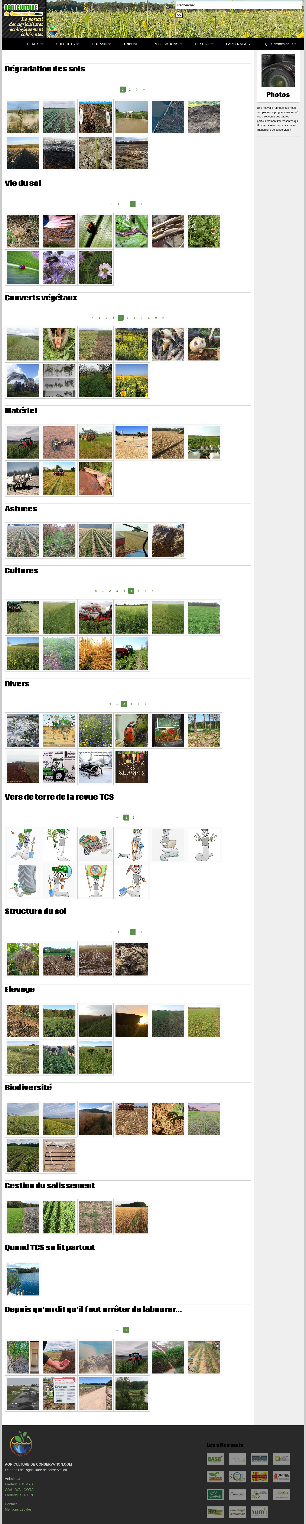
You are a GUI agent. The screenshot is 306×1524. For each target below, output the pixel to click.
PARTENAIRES (238, 44)
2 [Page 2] (130, 89)
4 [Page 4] (124, 590)
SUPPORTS (65, 44)
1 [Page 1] (118, 204)
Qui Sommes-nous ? (280, 44)
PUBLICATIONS (166, 44)
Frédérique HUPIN (19, 1495)
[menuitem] (10, 44)
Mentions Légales (18, 1509)
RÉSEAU (202, 44)
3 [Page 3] (137, 89)
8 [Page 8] (149, 317)
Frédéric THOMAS (19, 1484)
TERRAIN (99, 44)
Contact (11, 1504)
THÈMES (32, 44)
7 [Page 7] (142, 317)
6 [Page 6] (135, 317)
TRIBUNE (131, 44)
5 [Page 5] (127, 317)
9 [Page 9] (156, 317)
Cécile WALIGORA (19, 1490)
